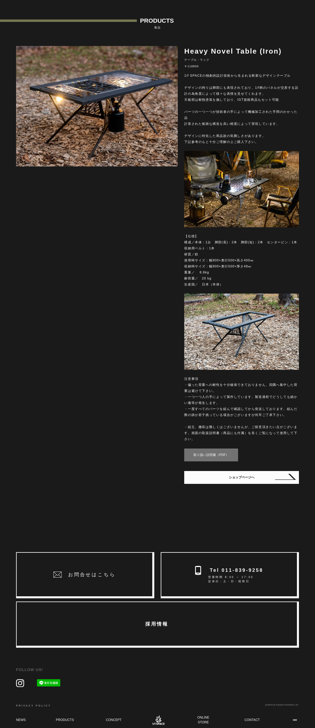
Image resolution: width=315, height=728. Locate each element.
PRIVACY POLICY (33, 705)
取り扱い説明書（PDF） (211, 455)
